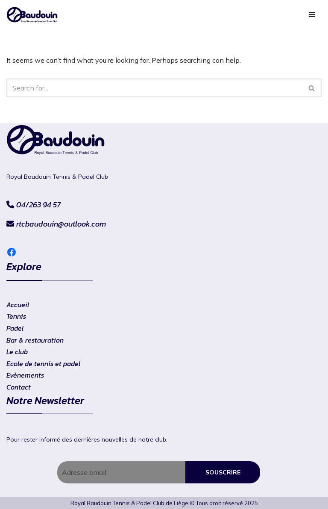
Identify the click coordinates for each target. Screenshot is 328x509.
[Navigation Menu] (312, 14)
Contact (18, 387)
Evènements (25, 375)
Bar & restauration (35, 340)
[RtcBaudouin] (32, 14)
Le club (17, 351)
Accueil (17, 305)
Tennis (16, 316)
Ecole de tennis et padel (43, 363)
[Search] (154, 88)
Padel (14, 328)
